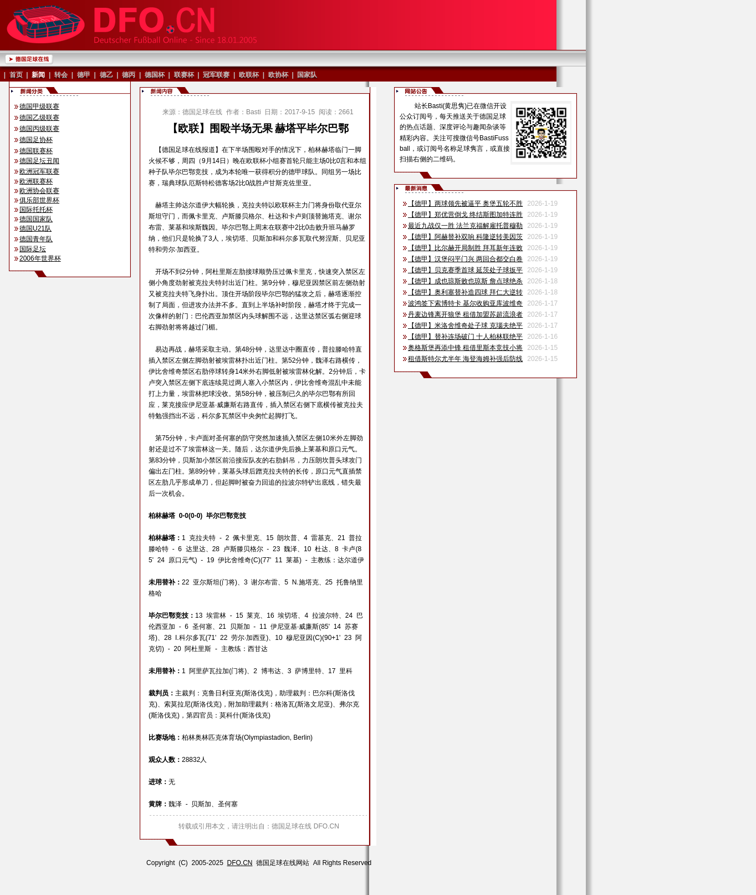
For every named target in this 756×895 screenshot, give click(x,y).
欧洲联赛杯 (36, 181)
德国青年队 (36, 239)
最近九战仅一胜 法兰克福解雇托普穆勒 (465, 226)
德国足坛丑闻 (39, 161)
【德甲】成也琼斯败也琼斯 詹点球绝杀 (465, 281)
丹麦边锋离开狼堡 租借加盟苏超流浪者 (465, 314)
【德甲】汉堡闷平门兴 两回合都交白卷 (465, 259)
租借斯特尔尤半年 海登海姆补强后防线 (465, 359)
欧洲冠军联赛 (39, 171)
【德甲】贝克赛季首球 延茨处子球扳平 (465, 270)
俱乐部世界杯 (39, 200)
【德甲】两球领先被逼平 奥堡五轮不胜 (465, 203)
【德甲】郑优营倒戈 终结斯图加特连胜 (465, 214)
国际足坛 (32, 249)
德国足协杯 (36, 140)
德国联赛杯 (36, 151)
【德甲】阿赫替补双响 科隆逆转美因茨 (465, 237)
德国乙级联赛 (39, 117)
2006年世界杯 (40, 258)
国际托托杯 (36, 209)
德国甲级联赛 (39, 106)
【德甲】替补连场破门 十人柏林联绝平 (465, 336)
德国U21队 (35, 228)
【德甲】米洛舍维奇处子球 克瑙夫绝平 (465, 325)
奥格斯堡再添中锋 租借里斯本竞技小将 (465, 348)
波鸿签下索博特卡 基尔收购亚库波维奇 (465, 303)
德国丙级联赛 (39, 129)
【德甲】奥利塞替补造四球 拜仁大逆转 (465, 292)
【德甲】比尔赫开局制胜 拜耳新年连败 (465, 248)
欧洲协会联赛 (39, 191)
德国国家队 (36, 219)
